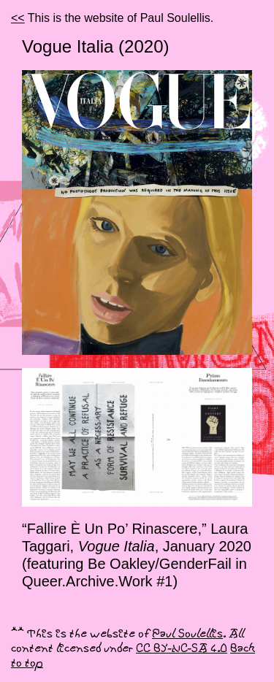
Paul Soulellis (187, 634)
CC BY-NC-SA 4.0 (181, 649)
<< (18, 18)
